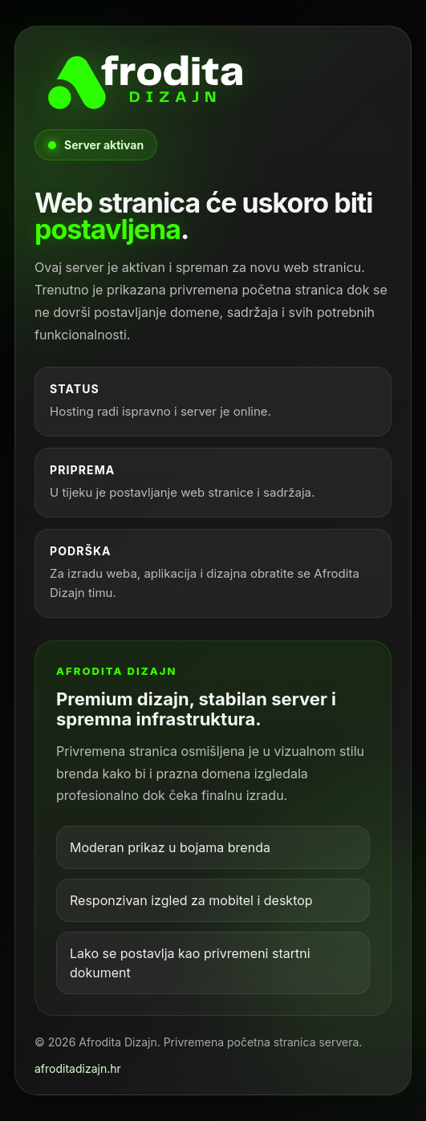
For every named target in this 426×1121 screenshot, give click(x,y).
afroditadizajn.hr (77, 1068)
